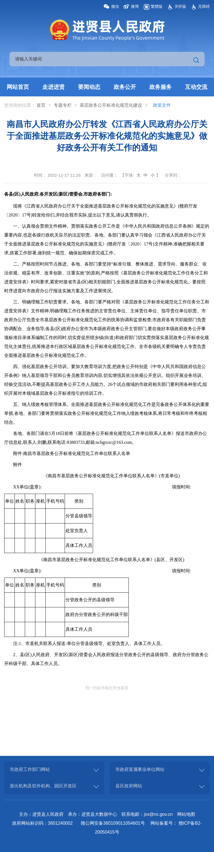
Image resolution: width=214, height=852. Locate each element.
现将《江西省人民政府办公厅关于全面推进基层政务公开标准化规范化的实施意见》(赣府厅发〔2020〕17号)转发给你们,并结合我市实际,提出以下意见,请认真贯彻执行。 (100, 210)
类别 (78, 501)
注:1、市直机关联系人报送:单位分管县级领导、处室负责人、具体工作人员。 (89, 643)
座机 (40, 501)
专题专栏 (63, 105)
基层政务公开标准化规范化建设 (111, 105)
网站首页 (18, 87)
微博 (135, 6)
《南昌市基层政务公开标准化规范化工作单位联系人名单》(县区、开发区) (111, 559)
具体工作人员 (78, 545)
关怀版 (180, 6)
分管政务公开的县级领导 (90, 599)
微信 (115, 6)
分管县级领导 (78, 515)
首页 (41, 105)
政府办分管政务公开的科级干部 (96, 614)
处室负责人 (76, 530)
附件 (17, 464)
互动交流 (196, 87)
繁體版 (156, 6)
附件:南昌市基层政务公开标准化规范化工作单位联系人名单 (71, 453)
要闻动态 (89, 87)
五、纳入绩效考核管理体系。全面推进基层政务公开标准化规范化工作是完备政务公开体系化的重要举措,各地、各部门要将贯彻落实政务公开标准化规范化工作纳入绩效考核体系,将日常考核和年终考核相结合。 (106, 413)
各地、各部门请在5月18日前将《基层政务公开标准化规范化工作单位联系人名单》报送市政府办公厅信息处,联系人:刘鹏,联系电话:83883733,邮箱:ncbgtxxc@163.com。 (105, 438)
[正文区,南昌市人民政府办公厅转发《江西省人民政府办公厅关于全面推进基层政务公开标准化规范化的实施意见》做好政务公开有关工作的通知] (107, 435)
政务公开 (125, 87)
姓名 (19, 501)
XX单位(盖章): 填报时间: (102, 487)
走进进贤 (53, 87)
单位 (9, 501)
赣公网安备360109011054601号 (113, 823)
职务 (30, 501)
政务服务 (160, 87)
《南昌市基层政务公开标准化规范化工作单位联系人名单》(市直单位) (111, 475)
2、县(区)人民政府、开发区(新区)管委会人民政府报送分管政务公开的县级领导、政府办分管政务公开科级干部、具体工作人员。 (106, 659)
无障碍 (204, 6)
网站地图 (186, 814)
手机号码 (55, 501)
